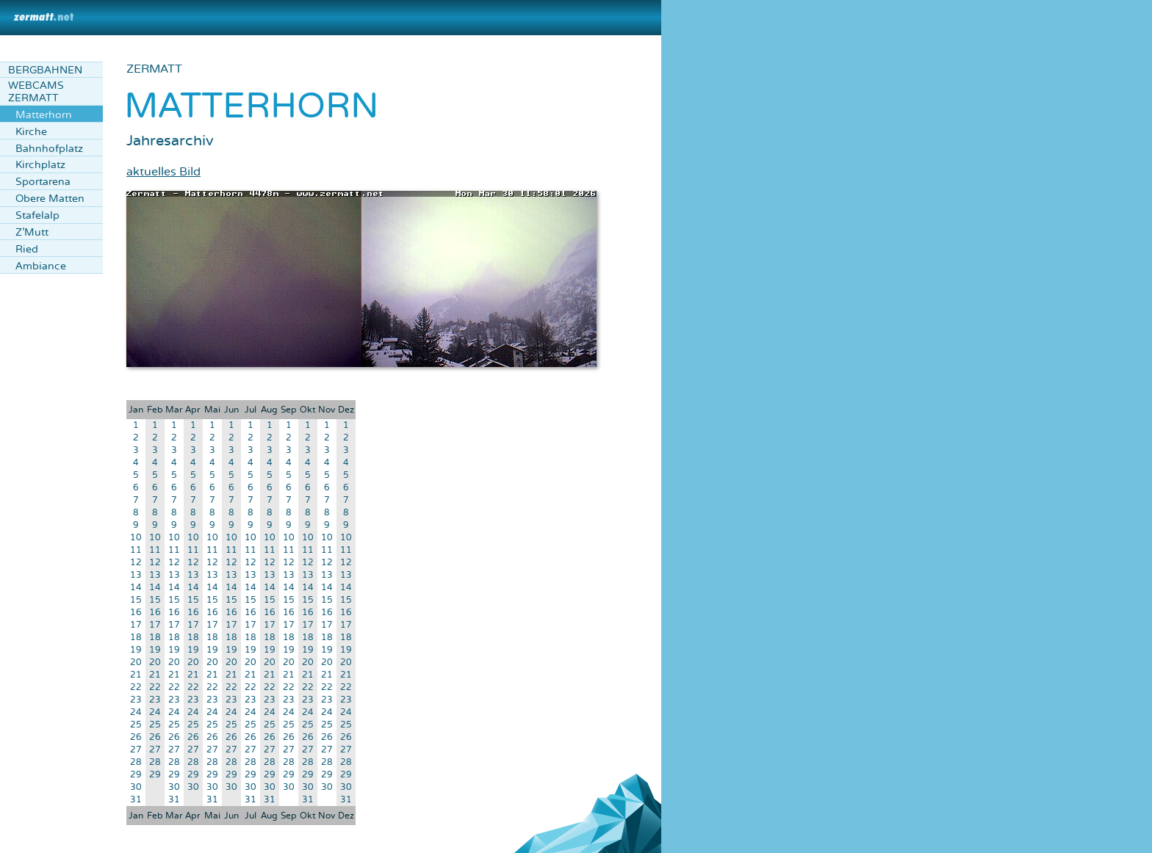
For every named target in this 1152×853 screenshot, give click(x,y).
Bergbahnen (45, 70)
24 (136, 712)
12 (136, 562)
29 (136, 774)
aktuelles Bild (163, 171)
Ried (26, 249)
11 (136, 550)
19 (136, 650)
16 (136, 612)
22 (136, 687)
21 (136, 674)
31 (136, 799)
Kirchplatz (40, 165)
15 (136, 600)
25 (136, 724)
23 (136, 699)
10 (136, 537)
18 (136, 637)
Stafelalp (37, 215)
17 (136, 625)
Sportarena (43, 181)
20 (136, 662)
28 (136, 762)
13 (136, 575)
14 (136, 587)
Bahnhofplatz (49, 148)
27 (136, 749)
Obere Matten (49, 198)
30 (136, 787)
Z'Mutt (31, 232)
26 (136, 737)
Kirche (31, 132)
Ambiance (40, 266)
